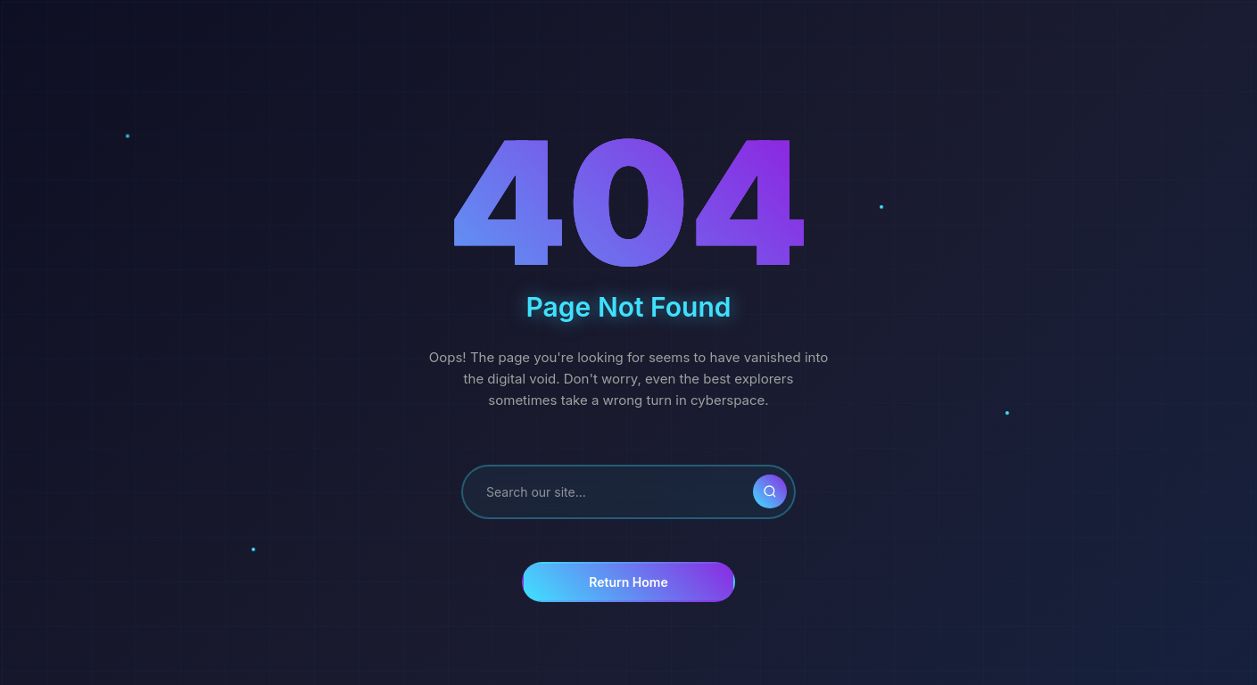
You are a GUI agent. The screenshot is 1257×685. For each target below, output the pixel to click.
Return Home (628, 582)
